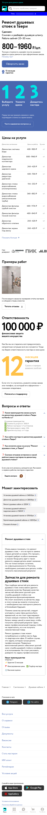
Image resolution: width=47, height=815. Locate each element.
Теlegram (12, 702)
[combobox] (26, 8)
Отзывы (6, 727)
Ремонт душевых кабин (12, 504)
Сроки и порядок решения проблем (33, 367)
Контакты (6, 747)
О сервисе (7, 720)
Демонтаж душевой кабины (14, 500)
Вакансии (6, 740)
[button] (23, 14)
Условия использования (10, 801)
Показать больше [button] (10, 524)
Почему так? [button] (7, 57)
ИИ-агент (7, 760)
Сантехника (18, 687)
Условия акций (9, 773)
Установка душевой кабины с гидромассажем (14, 509)
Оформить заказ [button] (15, 64)
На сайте (33, 702)
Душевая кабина (36, 687)
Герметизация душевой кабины (15, 520)
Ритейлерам (8, 766)
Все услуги (7, 714)
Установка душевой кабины (14, 495)
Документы (7, 733)
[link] (20, 495)
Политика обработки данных (12, 805)
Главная (5, 687)
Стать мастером (9, 753)
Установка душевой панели (13, 515)
